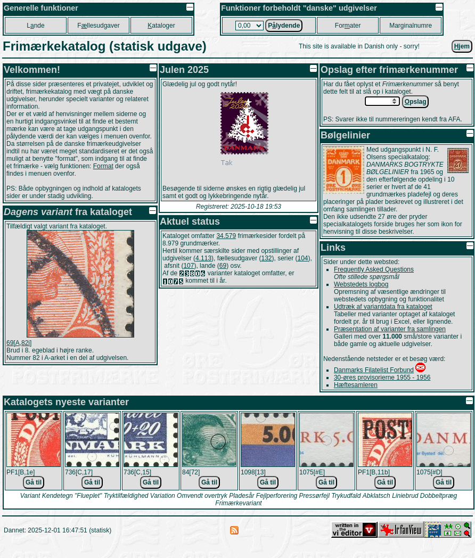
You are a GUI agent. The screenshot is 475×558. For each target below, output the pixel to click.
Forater (348, 25)
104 (303, 258)
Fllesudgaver (98, 25)
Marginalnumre (410, 25)
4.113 (203, 258)
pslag (416, 101)
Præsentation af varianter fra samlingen (390, 329)
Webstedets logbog (361, 284)
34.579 (226, 236)
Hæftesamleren (356, 385)
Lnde (35, 25)
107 (188, 265)
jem (462, 46)
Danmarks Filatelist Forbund (374, 370)
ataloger (161, 25)
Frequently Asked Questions (374, 269)
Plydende (284, 25)
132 (266, 258)
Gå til (34, 482)
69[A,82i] (18, 343)
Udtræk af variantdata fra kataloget (383, 306)
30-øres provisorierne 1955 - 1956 (382, 377)
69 (222, 265)
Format (103, 166)
